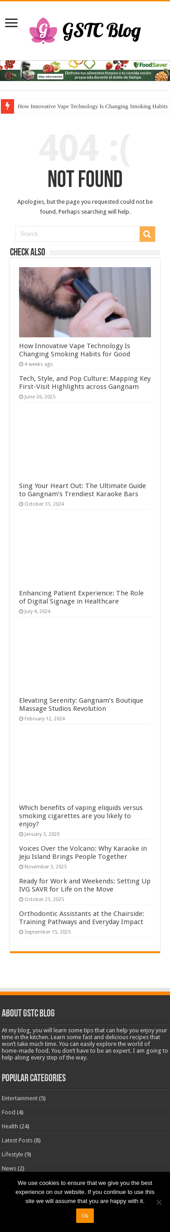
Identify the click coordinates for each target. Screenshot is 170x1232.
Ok (85, 1216)
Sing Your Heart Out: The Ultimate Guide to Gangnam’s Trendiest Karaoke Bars (82, 490)
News (9, 1168)
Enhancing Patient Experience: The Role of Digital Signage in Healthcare (81, 597)
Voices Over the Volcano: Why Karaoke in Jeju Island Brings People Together (83, 852)
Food (8, 1112)
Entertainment (20, 1098)
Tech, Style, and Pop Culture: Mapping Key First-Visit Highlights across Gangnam (85, 382)
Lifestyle (12, 1154)
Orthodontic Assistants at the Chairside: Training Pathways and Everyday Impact (81, 918)
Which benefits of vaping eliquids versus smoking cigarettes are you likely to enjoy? (81, 816)
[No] (158, 1202)
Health (10, 1126)
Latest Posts (17, 1140)
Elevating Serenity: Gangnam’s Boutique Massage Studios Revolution (81, 704)
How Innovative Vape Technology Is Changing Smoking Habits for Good (74, 350)
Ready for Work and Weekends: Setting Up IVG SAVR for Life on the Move (85, 885)
